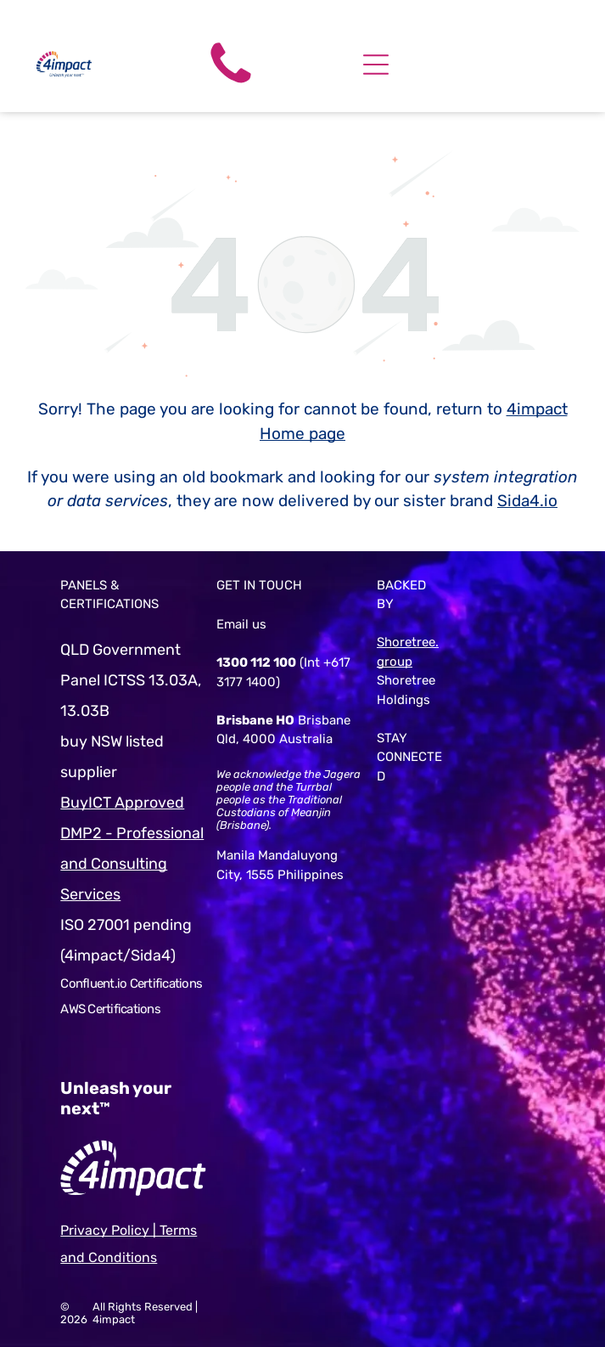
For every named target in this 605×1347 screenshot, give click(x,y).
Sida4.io (527, 500)
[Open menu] (376, 64)
